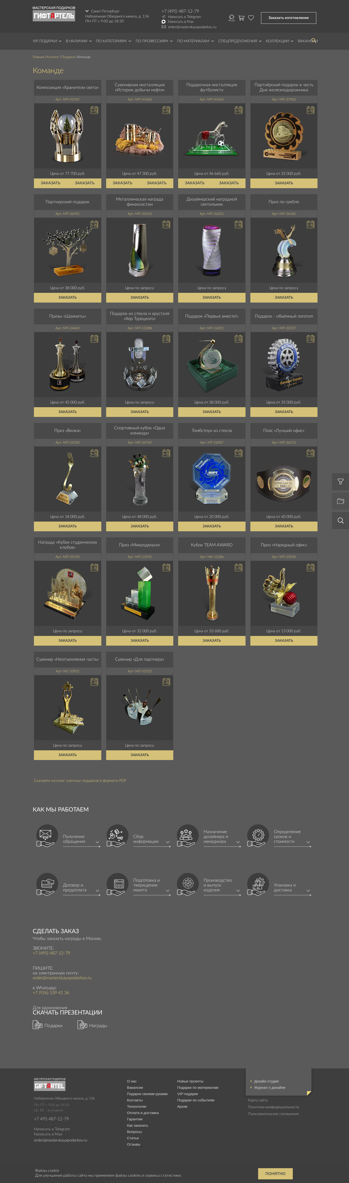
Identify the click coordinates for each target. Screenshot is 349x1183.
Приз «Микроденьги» (139, 545)
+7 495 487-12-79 (51, 1119)
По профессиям (152, 41)
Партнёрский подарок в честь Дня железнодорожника (283, 88)
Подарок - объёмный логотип (284, 316)
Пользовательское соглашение (273, 1114)
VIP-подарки (187, 1094)
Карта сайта (258, 1100)
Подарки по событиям (195, 1100)
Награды (98, 1025)
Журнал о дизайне (270, 1087)
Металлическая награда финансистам (139, 202)
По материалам (193, 41)
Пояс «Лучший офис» (283, 431)
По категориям (111, 41)
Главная (38, 57)
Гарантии (135, 1119)
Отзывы (133, 1144)
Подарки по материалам (197, 1087)
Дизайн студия (266, 1081)
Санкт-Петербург (105, 11)
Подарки (68, 57)
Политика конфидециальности (273, 1107)
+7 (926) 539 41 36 (51, 993)
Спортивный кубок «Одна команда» (139, 431)
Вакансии (135, 1087)
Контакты (135, 1100)
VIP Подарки (45, 41)
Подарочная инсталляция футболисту (211, 88)
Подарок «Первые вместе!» (211, 316)
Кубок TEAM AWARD (212, 545)
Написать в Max (181, 22)
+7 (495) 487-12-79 (180, 11)
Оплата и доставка (143, 1113)
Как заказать (137, 1125)
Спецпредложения (237, 41)
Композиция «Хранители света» (68, 87)
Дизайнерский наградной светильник (212, 202)
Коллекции (277, 41)
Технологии (136, 1106)
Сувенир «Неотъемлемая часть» (67, 659)
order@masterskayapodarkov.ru (192, 27)
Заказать (50, 183)
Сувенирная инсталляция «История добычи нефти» (140, 88)
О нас (132, 1081)
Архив (182, 1106)
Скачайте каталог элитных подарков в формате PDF (80, 781)
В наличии (76, 41)
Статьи (133, 1138)
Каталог (53, 57)
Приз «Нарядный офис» (284, 545)
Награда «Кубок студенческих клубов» (67, 545)
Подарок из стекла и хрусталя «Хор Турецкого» (139, 316)
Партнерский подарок (67, 202)
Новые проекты (190, 1081)
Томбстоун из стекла (212, 431)
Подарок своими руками (147, 1094)
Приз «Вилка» (67, 431)
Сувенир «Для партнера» (139, 659)
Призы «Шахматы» (67, 316)
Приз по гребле (284, 202)
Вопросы (134, 1132)
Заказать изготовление (289, 18)
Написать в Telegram (184, 17)
